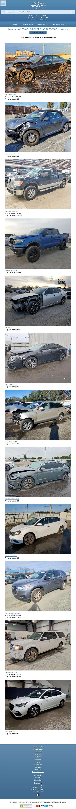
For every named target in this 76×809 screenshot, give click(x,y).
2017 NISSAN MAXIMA (10, 384)
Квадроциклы (38, 756)
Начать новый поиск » (38, 33)
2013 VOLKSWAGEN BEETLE (12, 154)
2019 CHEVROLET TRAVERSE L (12, 613)
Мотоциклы (38, 754)
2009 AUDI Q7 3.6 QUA (11, 441)
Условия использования (59, 802)
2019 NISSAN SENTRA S (11, 556)
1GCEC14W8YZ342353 (57, 24)
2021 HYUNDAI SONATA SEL (12, 499)
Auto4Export (38, 4)
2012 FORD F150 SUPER (11, 211)
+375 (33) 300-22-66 (40, 17)
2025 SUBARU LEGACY (11, 731)
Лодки (38, 762)
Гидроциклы (38, 765)
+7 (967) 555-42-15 (40, 15)
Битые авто (38, 752)
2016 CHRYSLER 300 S (11, 94)
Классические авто (38, 772)
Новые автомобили (38, 747)
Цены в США (38, 780)
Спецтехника (38, 769)
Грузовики (38, 767)
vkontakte (38, 794)
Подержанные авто (38, 749)
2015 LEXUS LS (9, 327)
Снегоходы (38, 759)
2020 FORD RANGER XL (11, 270)
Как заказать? (38, 775)
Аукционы (38, 778)
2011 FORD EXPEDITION (11, 672)
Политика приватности (47, 802)
